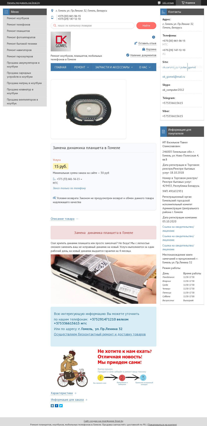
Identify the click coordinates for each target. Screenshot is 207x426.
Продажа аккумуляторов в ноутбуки (23, 64)
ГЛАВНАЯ (60, 67)
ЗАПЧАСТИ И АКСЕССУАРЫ (112, 67)
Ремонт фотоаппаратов (21, 37)
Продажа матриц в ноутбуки (24, 83)
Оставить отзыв (147, 43)
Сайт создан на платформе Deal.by (103, 420)
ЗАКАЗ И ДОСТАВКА (170, 67)
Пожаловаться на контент (162, 424)
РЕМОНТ (80, 67)
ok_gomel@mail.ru (173, 76)
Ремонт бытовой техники (22, 43)
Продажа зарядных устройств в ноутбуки (20, 74)
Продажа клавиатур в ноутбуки (20, 91)
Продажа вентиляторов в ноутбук (22, 101)
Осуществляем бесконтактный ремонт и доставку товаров (100, 334)
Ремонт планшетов (18, 31)
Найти (146, 25)
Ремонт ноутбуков (18, 18)
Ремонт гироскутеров (20, 56)
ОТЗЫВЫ (197, 67)
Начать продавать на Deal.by (23, 2)
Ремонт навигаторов (19, 50)
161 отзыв (168, 2)
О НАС (143, 67)
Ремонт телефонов (18, 24)
